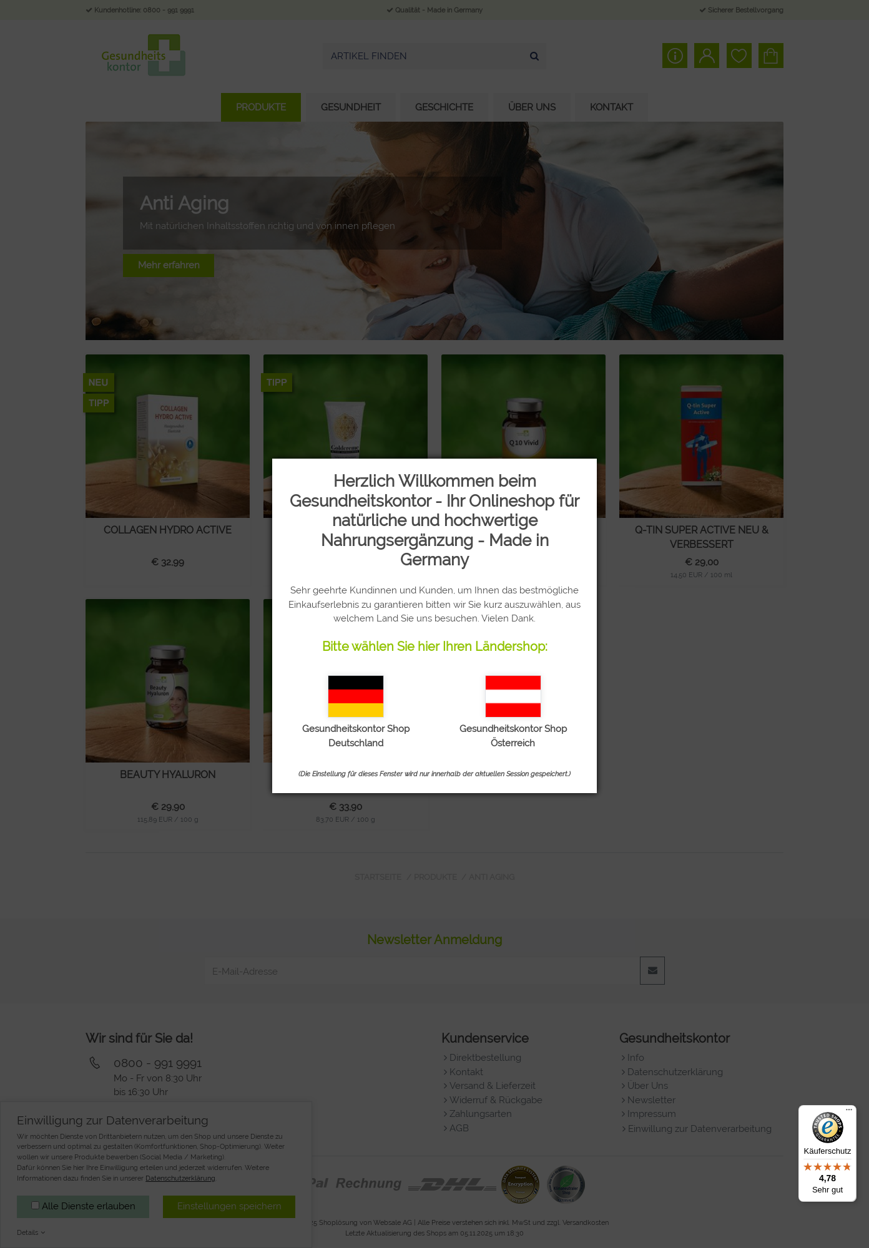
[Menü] (849, 1112)
